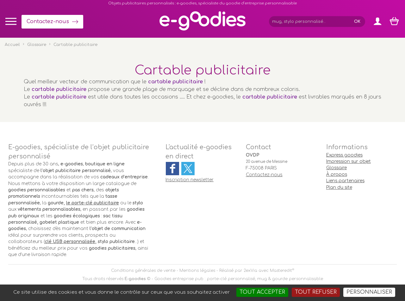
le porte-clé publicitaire (92, 203)
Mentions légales (197, 270)
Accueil (12, 44)
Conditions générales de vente (143, 270)
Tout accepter (262, 292)
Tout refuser (316, 292)
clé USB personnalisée (70, 241)
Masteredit (281, 270)
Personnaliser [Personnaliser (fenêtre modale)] (369, 292)
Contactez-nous (48, 21)
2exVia (250, 270)
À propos (336, 174)
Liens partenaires (345, 180)
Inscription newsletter (189, 179)
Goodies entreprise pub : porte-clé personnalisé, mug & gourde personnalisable (238, 279)
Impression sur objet (348, 161)
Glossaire (36, 44)
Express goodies (344, 155)
